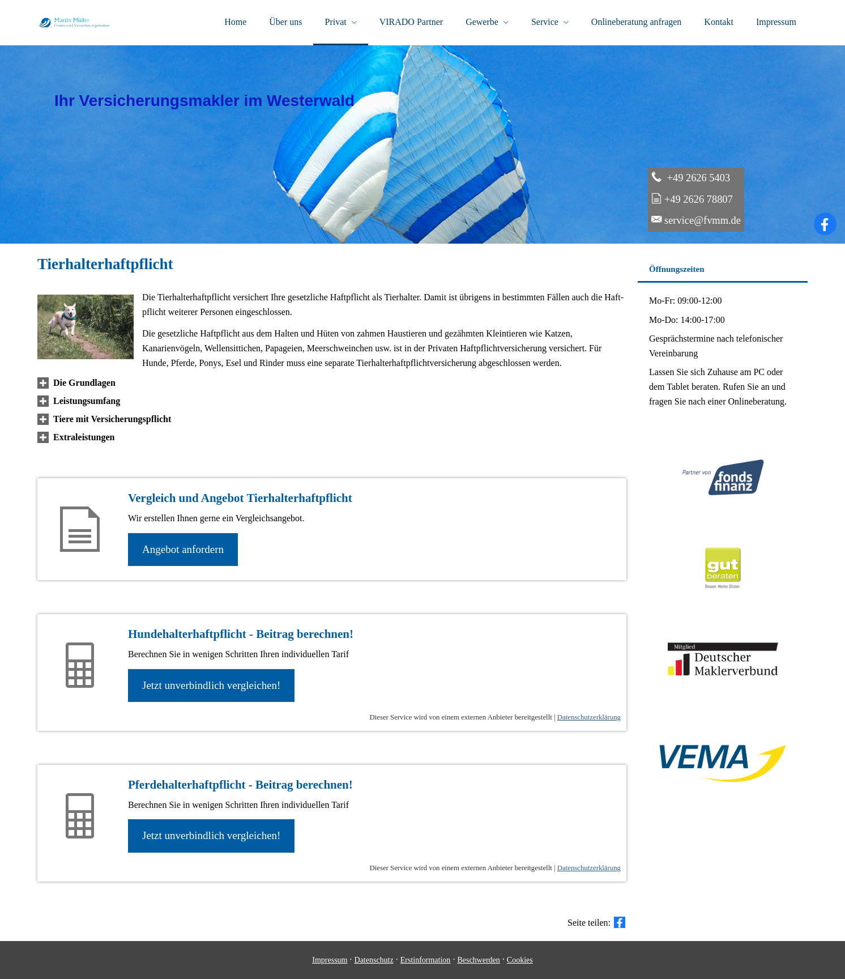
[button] (84, 383)
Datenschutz (374, 960)
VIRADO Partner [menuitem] (411, 22)
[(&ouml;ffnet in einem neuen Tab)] (723, 600)
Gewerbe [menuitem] (482, 22)
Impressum (329, 960)
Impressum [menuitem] (776, 22)
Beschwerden (478, 960)
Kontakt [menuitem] (718, 22)
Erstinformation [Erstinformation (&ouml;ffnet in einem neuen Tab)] (425, 960)
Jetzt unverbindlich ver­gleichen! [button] (211, 685)
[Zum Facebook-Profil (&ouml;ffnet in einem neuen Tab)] (825, 223)
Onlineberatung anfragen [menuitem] (636, 22)
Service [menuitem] (544, 22)
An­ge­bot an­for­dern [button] (183, 549)
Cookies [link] (520, 960)
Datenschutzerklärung (589, 717)
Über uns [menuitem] (285, 22)
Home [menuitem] (235, 22)
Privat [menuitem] (335, 22)
